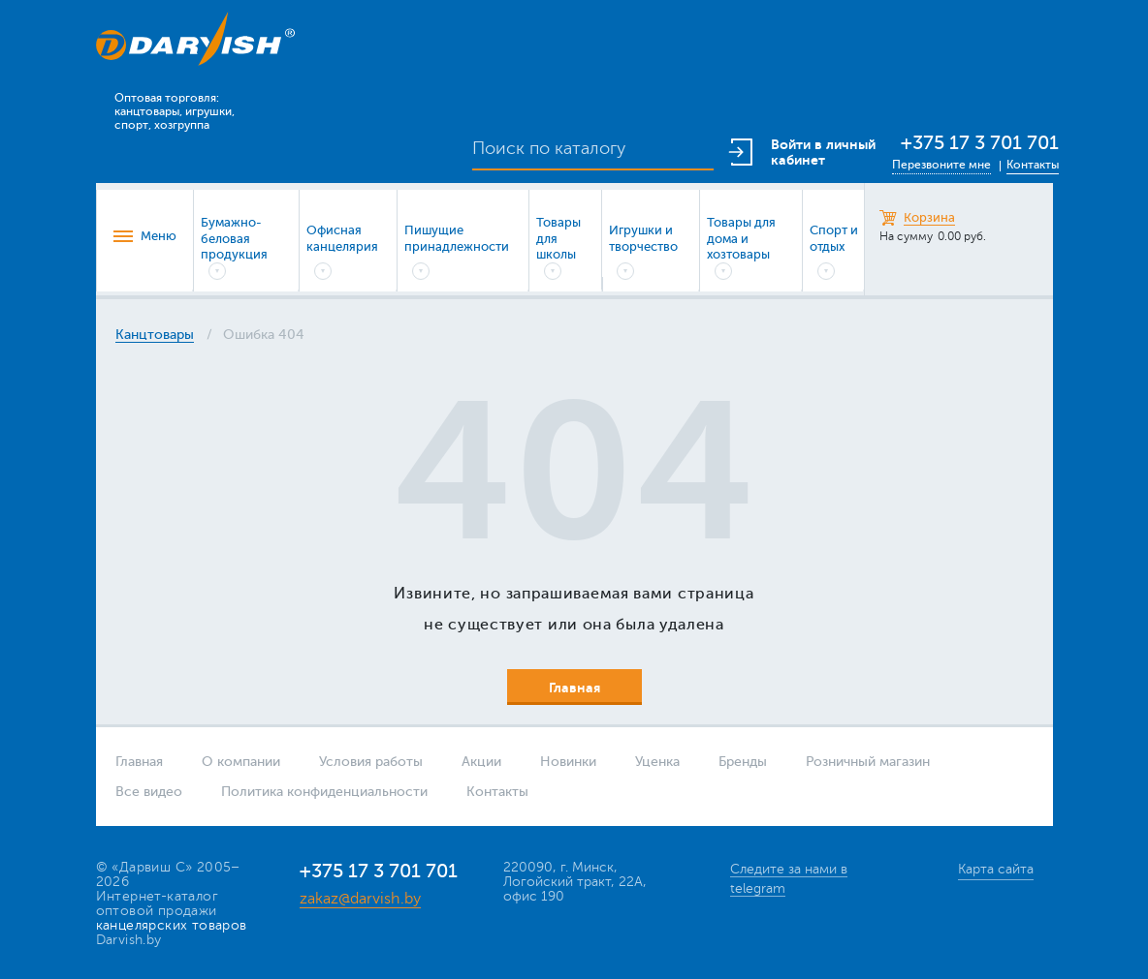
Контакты (1032, 164)
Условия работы (371, 761)
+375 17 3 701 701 (980, 143)
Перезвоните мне (941, 164)
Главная (139, 761)
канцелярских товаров (171, 925)
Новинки (568, 761)
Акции (481, 761)
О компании (241, 761)
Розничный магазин (868, 761)
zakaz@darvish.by (360, 898)
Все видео (148, 791)
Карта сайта (996, 869)
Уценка (657, 761)
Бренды (742, 761)
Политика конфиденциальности (324, 791)
